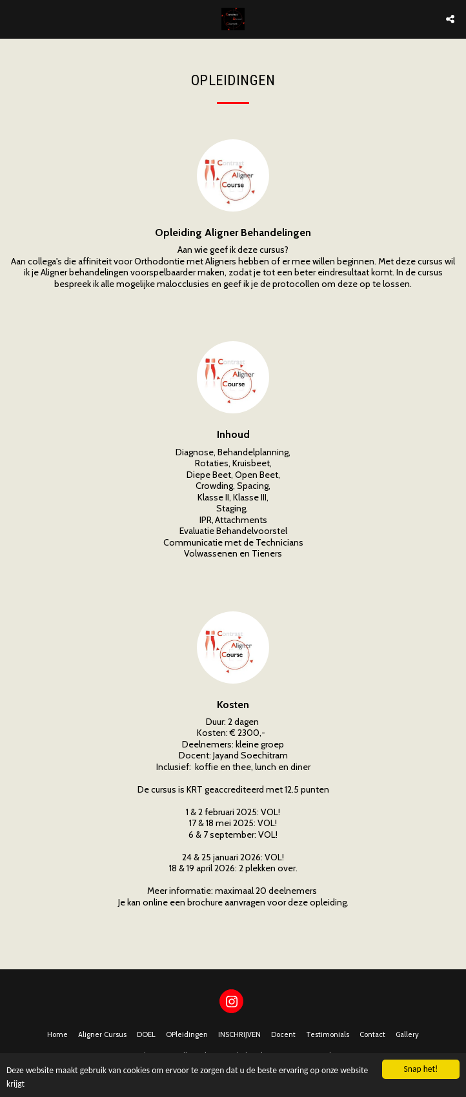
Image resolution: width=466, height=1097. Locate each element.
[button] (14, 18)
